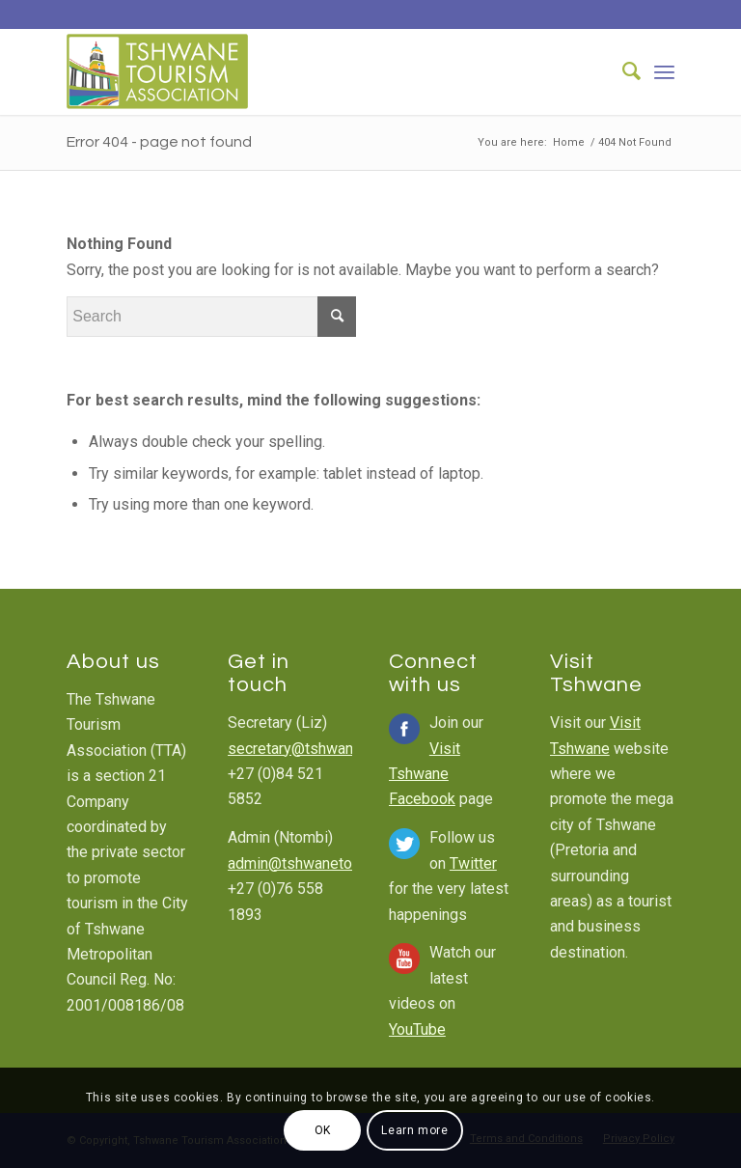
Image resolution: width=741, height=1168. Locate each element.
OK (323, 1130)
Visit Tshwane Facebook (424, 774)
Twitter (473, 863)
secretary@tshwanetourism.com (336, 748)
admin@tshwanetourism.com (325, 863)
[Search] (622, 71)
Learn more (414, 1130)
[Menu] (664, 71)
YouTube (417, 1029)
